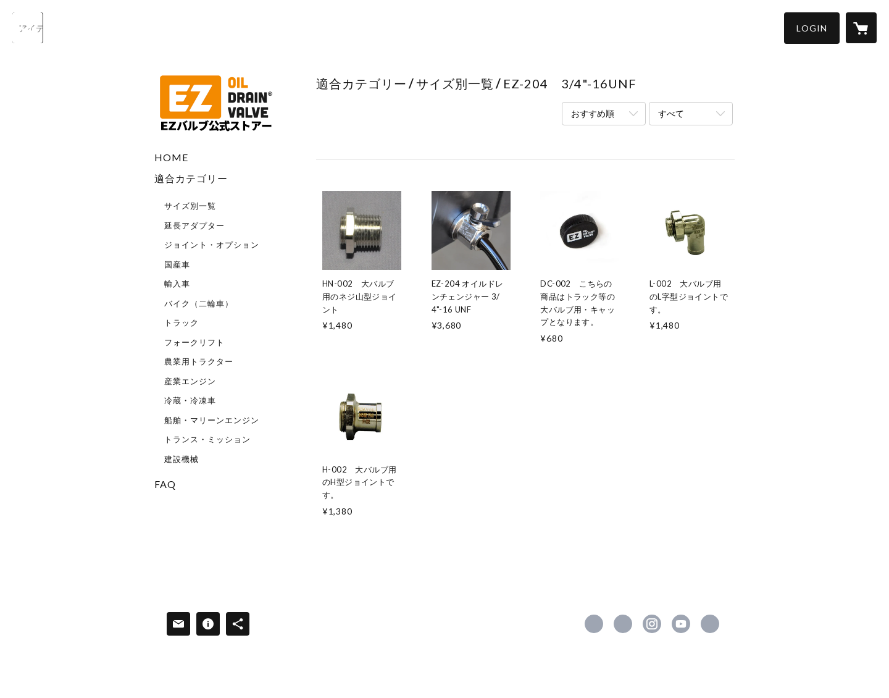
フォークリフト (194, 342)
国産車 (177, 264)
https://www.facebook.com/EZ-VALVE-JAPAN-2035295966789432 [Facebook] (594, 624)
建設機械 (181, 459)
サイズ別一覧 (190, 206)
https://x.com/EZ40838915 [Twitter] (623, 624)
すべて (671, 113)
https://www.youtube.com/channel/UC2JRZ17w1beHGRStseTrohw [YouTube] (681, 624)
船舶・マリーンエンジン (211, 420)
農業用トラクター (198, 361)
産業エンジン (190, 381)
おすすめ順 (592, 113)
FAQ (165, 484)
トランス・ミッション (207, 439)
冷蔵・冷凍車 (190, 400)
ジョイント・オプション (211, 245)
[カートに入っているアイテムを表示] (861, 27)
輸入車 (177, 283)
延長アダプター (194, 225)
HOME (171, 157)
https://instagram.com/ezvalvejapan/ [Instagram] (652, 624)
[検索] (27, 27)
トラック (181, 322)
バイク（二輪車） (198, 303)
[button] (812, 28)
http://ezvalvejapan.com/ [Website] (710, 624)
